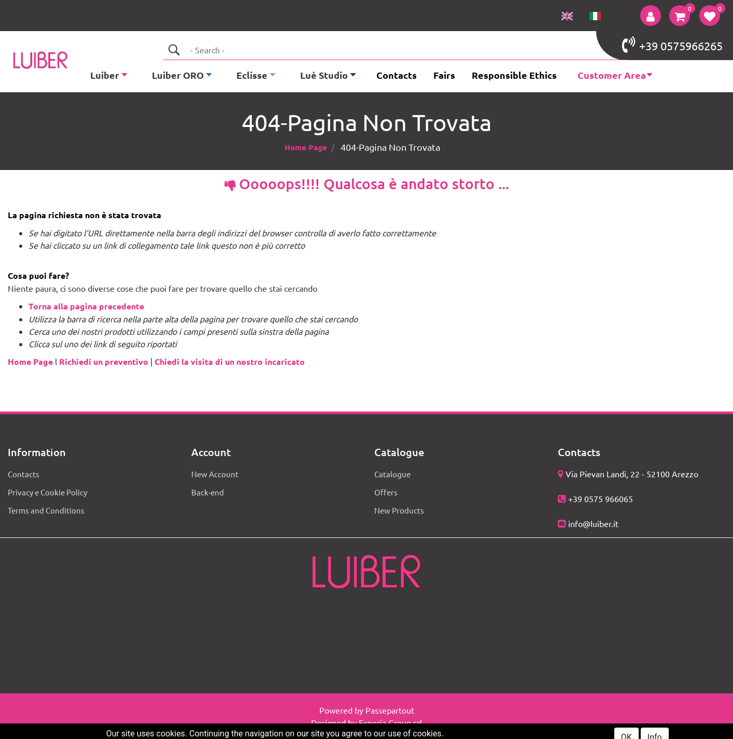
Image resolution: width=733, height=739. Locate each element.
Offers (386, 492)
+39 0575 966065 (600, 498)
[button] (650, 15)
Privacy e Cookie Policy (47, 492)
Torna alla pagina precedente (86, 306)
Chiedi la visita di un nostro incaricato (229, 361)
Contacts (396, 75)
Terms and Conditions (46, 510)
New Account (214, 474)
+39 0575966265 (672, 44)
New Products (399, 510)
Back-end (207, 492)
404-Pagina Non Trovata (390, 146)
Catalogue (392, 474)
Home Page (306, 147)
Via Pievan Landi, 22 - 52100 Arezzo (632, 473)
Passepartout (389, 710)
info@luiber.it (593, 523)
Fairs (444, 75)
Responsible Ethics (514, 75)
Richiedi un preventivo (103, 361)
